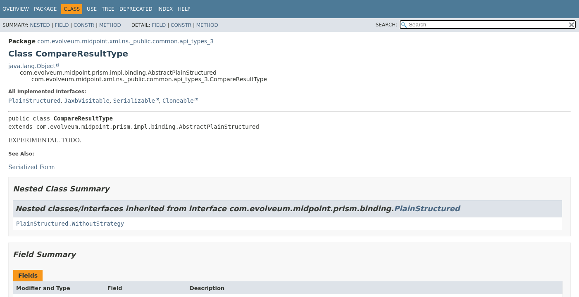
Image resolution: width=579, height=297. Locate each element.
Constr (84, 25)
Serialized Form (31, 167)
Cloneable (178, 100)
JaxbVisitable (87, 100)
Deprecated (135, 9)
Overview (15, 9)
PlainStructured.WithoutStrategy (70, 223)
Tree (108, 9)
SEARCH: (387, 25)
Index (165, 9)
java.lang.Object (31, 66)
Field (62, 25)
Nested (40, 25)
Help (184, 9)
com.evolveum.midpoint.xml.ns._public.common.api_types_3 (125, 41)
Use (92, 9)
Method (110, 25)
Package (45, 9)
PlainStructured (34, 100)
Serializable (134, 100)
